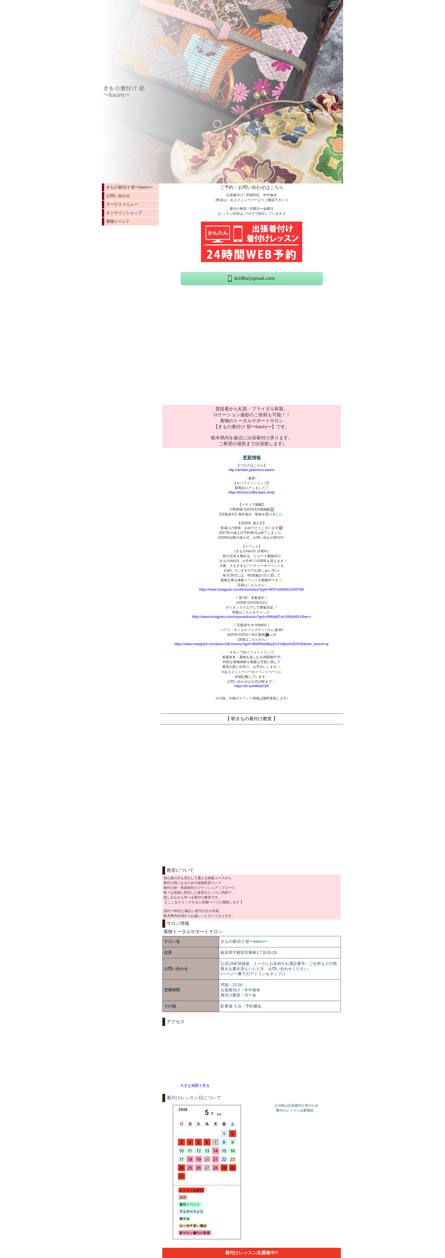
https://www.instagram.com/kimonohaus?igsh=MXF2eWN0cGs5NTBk (251, 590)
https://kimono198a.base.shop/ (251, 492)
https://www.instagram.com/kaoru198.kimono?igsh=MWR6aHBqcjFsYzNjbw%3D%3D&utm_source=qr (251, 644)
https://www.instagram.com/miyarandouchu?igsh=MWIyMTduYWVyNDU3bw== (251, 617)
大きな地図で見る (195, 1085)
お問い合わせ (118, 195)
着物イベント (118, 221)
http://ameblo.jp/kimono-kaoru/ (251, 470)
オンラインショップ (124, 212)
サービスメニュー (122, 204)
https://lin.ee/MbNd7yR (251, 686)
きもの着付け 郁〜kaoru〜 (129, 187)
